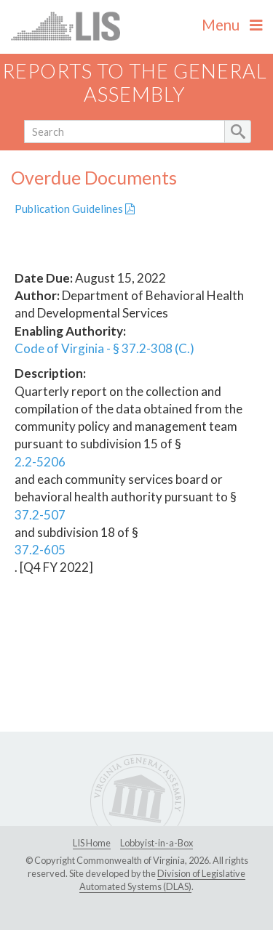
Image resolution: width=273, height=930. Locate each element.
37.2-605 (40, 549)
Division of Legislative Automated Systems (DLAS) (162, 880)
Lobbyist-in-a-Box (156, 843)
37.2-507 (40, 514)
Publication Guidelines (75, 208)
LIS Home (92, 843)
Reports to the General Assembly (134, 83)
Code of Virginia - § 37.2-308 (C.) (104, 348)
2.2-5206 (40, 461)
